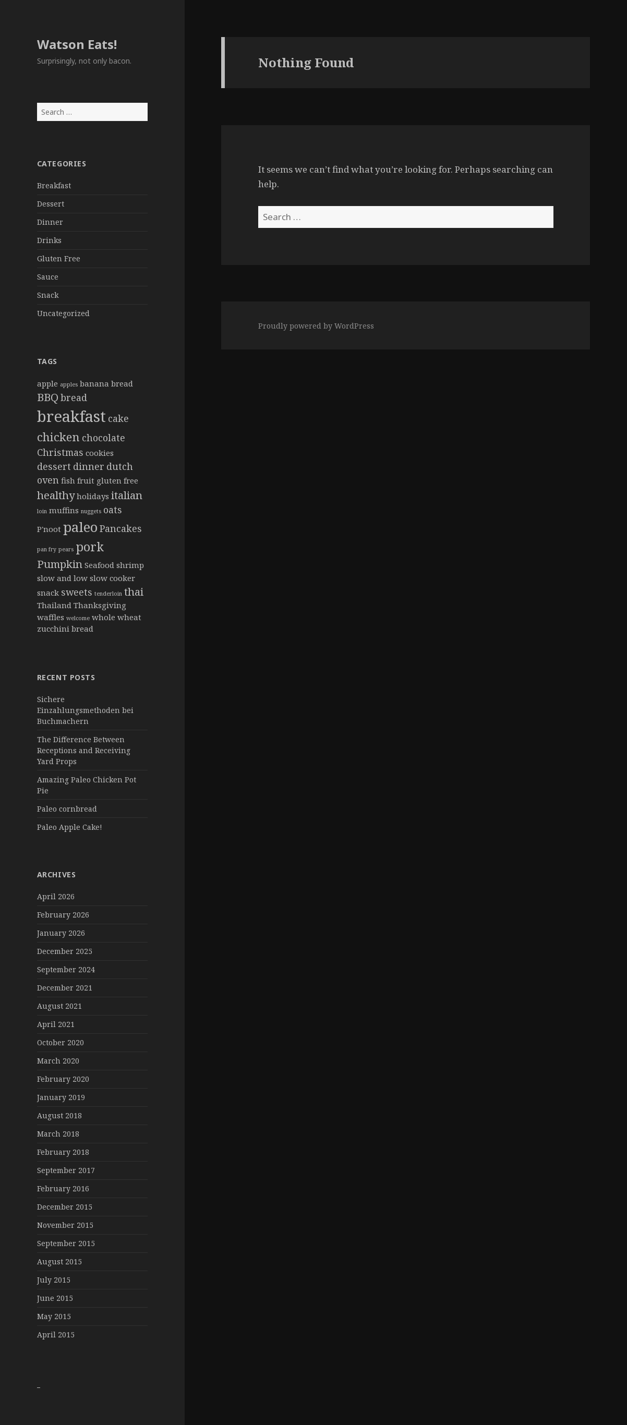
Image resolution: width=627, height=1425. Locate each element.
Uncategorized (63, 313)
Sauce (47, 277)
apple (47, 383)
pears (66, 549)
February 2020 (63, 1079)
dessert (54, 466)
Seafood (99, 565)
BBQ (47, 397)
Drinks (49, 240)
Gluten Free (58, 258)
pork (90, 546)
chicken (58, 436)
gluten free (117, 480)
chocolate (103, 437)
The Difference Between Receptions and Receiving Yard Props (83, 750)
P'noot (49, 529)
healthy (56, 495)
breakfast (71, 416)
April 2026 (56, 896)
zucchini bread (65, 628)
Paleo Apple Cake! (69, 827)
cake (118, 418)
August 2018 (59, 1115)
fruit (85, 480)
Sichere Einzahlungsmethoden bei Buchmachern (85, 710)
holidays (93, 496)
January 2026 (61, 933)
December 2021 (64, 988)
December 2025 (64, 951)
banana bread (106, 383)
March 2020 (58, 1061)
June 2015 (55, 1298)
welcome (78, 618)
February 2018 (63, 1152)
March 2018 (58, 1134)
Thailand (54, 605)
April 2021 (56, 1024)
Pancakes (121, 528)
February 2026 (63, 915)
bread (74, 397)
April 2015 (56, 1334)
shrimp (130, 565)
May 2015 (54, 1316)
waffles (50, 617)
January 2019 (61, 1097)
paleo (80, 526)
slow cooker (112, 578)
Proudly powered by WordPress (316, 326)
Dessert (50, 204)
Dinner (50, 222)
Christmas (60, 452)
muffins (64, 510)
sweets (76, 592)
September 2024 (66, 969)
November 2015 (65, 1225)
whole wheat (116, 617)
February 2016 (63, 1188)
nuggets (91, 511)
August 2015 (59, 1261)
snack (48, 592)
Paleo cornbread (67, 809)
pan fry (46, 549)
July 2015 (53, 1280)
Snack (47, 295)
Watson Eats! (77, 44)
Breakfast (54, 185)
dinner (88, 466)
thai (133, 591)
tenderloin (108, 593)
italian (126, 495)
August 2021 (59, 1006)
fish (68, 480)
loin (42, 511)
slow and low (62, 578)
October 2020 (60, 1042)
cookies (100, 453)
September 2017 (66, 1170)
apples (69, 384)
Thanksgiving (100, 605)
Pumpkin (59, 564)
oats (112, 509)
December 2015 (64, 1207)
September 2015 (66, 1243)
